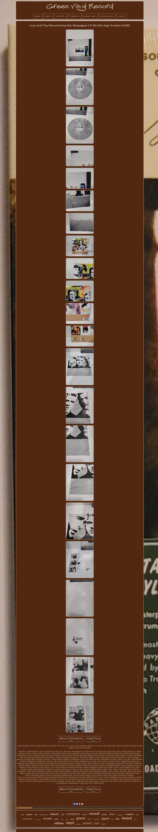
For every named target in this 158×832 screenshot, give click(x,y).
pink (22, 815)
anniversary (43, 815)
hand (135, 819)
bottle (84, 814)
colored (54, 814)
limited (127, 818)
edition (59, 823)
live (112, 819)
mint (36, 815)
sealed (87, 823)
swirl (89, 819)
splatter (29, 814)
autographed (38, 819)
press (72, 819)
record (94, 814)
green (81, 818)
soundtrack (73, 814)
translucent (120, 815)
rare (96, 823)
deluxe (78, 824)
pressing (96, 819)
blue (118, 818)
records (47, 818)
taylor (67, 819)
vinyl (70, 823)
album (112, 814)
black (103, 824)
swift (137, 815)
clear (62, 819)
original (129, 814)
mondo (104, 814)
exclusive (28, 818)
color (56, 819)
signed (105, 818)
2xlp (62, 814)
